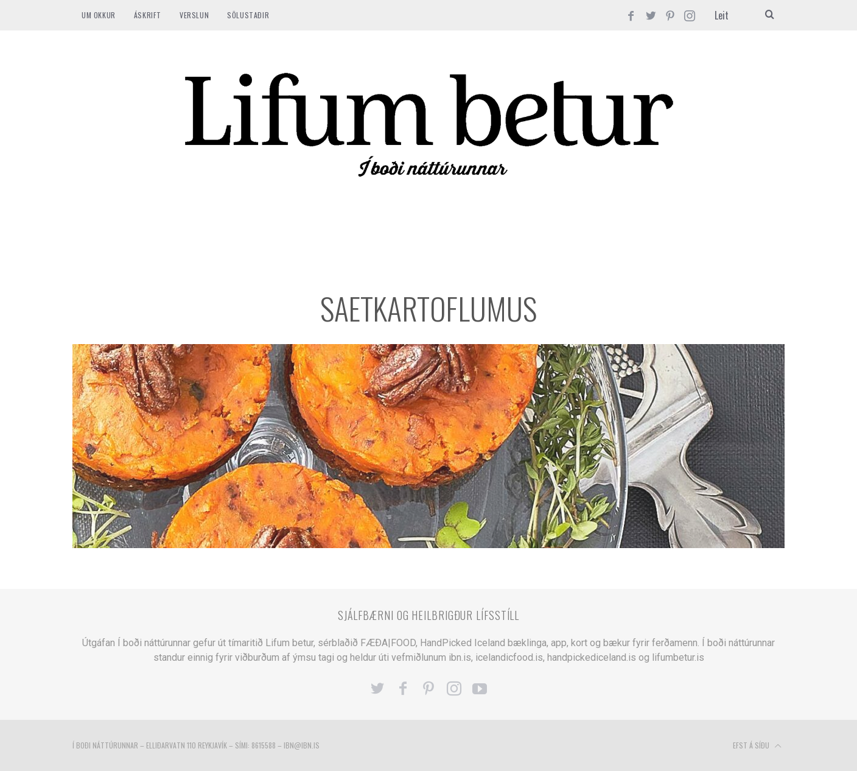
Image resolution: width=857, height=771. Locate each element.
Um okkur (99, 15)
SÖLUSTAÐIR (248, 15)
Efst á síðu (757, 746)
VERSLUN (194, 15)
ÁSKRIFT (147, 15)
